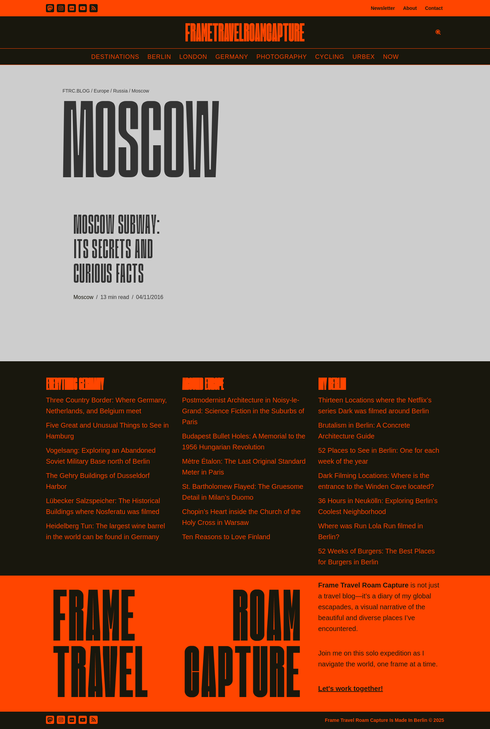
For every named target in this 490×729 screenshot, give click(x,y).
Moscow (84, 297)
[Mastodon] (50, 8)
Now (391, 56)
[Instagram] (61, 8)
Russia (120, 91)
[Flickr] (72, 8)
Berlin (159, 56)
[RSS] (93, 8)
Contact (434, 8)
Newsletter (383, 8)
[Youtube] (83, 8)
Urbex (364, 56)
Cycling (329, 56)
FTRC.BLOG (76, 91)
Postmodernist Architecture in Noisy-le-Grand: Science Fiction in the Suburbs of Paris (243, 411)
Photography (282, 56)
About (409, 8)
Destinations (115, 56)
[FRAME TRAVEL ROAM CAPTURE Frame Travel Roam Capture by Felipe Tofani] (245, 32)
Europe (101, 91)
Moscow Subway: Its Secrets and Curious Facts (117, 251)
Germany (231, 56)
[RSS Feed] (93, 720)
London (193, 56)
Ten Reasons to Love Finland (226, 537)
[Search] (438, 32)
